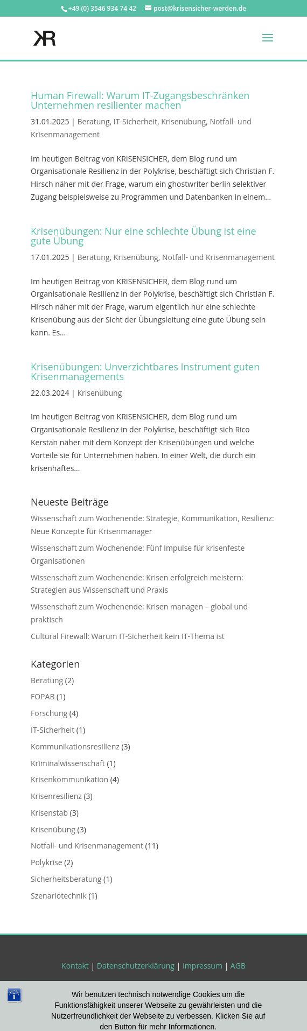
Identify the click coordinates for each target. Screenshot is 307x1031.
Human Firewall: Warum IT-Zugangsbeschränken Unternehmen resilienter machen (140, 100)
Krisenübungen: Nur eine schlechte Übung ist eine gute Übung (143, 236)
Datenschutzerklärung (136, 965)
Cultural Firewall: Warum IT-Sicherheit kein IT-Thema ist (128, 636)
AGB (238, 965)
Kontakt (75, 965)
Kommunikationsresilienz (75, 746)
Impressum (202, 965)
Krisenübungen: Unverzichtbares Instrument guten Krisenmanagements (145, 371)
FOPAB (42, 696)
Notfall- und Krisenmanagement (218, 257)
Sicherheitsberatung (66, 879)
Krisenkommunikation (69, 779)
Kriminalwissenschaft (68, 763)
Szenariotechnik (59, 895)
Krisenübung (183, 121)
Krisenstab (49, 813)
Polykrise (46, 862)
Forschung (49, 713)
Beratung (93, 121)
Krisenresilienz (56, 796)
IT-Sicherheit (135, 121)
